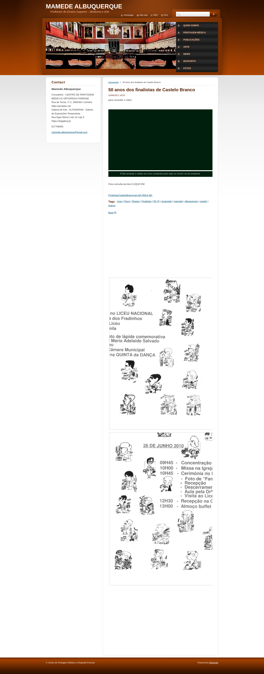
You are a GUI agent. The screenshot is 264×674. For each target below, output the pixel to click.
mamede (178, 201)
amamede (166, 201)
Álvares (136, 201)
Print (166, 15)
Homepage (113, 82)
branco (111, 205)
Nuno (127, 201)
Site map (143, 15)
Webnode (213, 663)
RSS (155, 15)
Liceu (119, 201)
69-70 (156, 201)
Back (110, 212)
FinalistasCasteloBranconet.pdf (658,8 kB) (130, 195)
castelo (203, 201)
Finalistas (146, 201)
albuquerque (191, 201)
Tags (111, 201)
